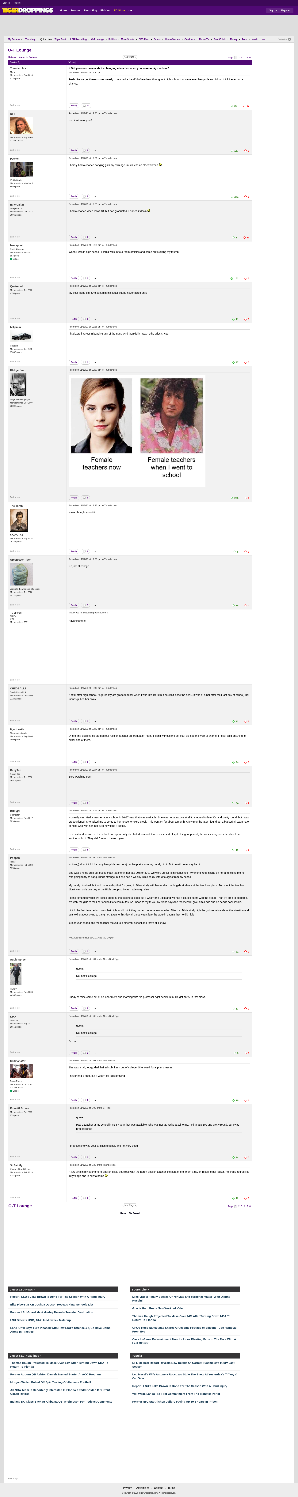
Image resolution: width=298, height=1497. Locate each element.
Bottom (33, 57)
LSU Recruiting (78, 39)
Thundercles (18, 68)
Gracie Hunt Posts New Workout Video (158, 1308)
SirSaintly (16, 1165)
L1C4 (13, 1016)
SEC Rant (144, 39)
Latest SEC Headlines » (25, 1355)
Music (254, 39)
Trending (30, 39)
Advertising (142, 1487)
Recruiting (90, 10)
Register (17, 3)
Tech (244, 39)
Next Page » (130, 57)
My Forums (15, 39)
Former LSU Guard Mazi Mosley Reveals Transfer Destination (51, 1312)
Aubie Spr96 (18, 959)
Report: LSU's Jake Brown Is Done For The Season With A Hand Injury (57, 1296)
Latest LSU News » (22, 1289)
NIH (12, 113)
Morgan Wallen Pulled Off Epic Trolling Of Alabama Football (50, 1382)
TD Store (119, 10)
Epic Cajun (17, 204)
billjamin (15, 327)
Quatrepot (16, 286)
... (130, 9)
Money (233, 39)
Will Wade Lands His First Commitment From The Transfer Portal (176, 1393)
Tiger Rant (60, 39)
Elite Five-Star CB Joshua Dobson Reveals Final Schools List (51, 1304)
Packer (14, 158)
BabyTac (15, 770)
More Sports (127, 39)
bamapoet (16, 245)
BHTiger (15, 811)
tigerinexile (17, 729)
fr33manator (17, 1061)
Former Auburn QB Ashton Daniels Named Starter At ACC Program (55, 1374)
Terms (171, 1487)
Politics (113, 39)
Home (63, 10)
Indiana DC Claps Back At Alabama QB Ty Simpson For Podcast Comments (61, 1401)
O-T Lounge (97, 39)
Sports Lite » (140, 1289)
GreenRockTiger (20, 559)
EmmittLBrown (19, 1108)
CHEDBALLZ (18, 688)
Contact (158, 1487)
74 (86, 105)
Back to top (15, 105)
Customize (282, 39)
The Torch (16, 505)
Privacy (127, 1487)
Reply (74, 105)
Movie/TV (204, 39)
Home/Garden (172, 39)
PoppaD (15, 857)
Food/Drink (220, 39)
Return (12, 57)
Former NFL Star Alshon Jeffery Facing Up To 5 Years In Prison (175, 1401)
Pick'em (105, 10)
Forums (75, 10)
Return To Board (130, 1213)
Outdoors (189, 39)
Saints (157, 39)
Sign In (6, 3)
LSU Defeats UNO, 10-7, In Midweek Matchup (40, 1320)
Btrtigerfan (17, 370)
